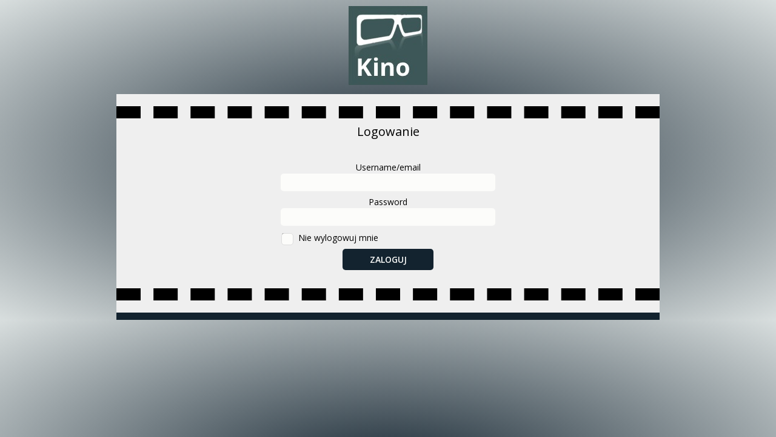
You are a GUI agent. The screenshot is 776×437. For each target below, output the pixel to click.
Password (388, 202)
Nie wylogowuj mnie (338, 237)
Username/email (388, 167)
